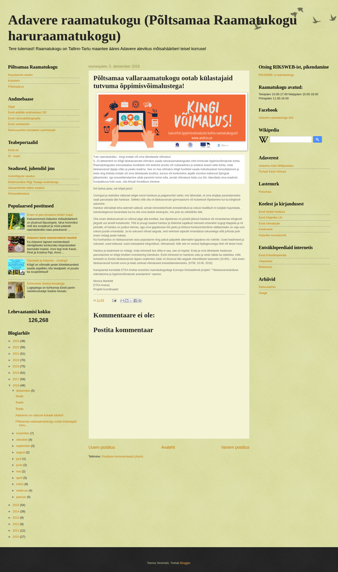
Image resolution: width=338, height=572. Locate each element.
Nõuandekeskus (18, 193)
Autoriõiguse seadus (21, 176)
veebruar (22, 490)
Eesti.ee (13, 150)
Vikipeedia (265, 261)
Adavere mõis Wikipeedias (276, 165)
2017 (16, 379)
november (23, 433)
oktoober (22, 439)
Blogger (185, 563)
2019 (16, 366)
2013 (16, 517)
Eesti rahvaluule (269, 223)
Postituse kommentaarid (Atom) (122, 456)
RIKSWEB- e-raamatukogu (276, 75)
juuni (19, 465)
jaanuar (21, 497)
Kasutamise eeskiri (20, 75)
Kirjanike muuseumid (272, 235)
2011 (16, 530)
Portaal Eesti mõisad (272, 171)
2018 (16, 372)
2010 (16, 536)
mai (19, 471)
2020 (16, 360)
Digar (11, 106)
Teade (19, 396)
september (23, 446)
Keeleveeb (266, 229)
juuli (19, 458)
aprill (19, 478)
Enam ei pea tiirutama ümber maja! (50, 214)
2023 (16, 341)
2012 (16, 524)
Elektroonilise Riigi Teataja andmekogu (33, 182)
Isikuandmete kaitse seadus (26, 188)
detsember (23, 390)
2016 (16, 385)
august (21, 452)
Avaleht (168, 447)
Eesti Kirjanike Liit (270, 217)
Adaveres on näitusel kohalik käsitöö (39, 415)
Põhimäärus (16, 86)
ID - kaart (14, 156)
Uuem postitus (102, 447)
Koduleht (14, 80)
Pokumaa (265, 191)
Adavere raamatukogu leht (276, 117)
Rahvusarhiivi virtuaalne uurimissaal (31, 130)
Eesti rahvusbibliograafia (24, 118)
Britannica (265, 267)
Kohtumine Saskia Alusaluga (45, 283)
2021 (16, 353)
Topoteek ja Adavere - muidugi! (47, 260)
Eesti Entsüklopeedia (272, 255)
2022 (16, 347)
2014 (16, 511)
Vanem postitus (235, 447)
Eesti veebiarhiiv (19, 124)
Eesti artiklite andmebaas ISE (27, 112)
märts (20, 484)
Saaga (263, 293)
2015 (16, 505)
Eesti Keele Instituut (272, 211)
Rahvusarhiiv (267, 287)
